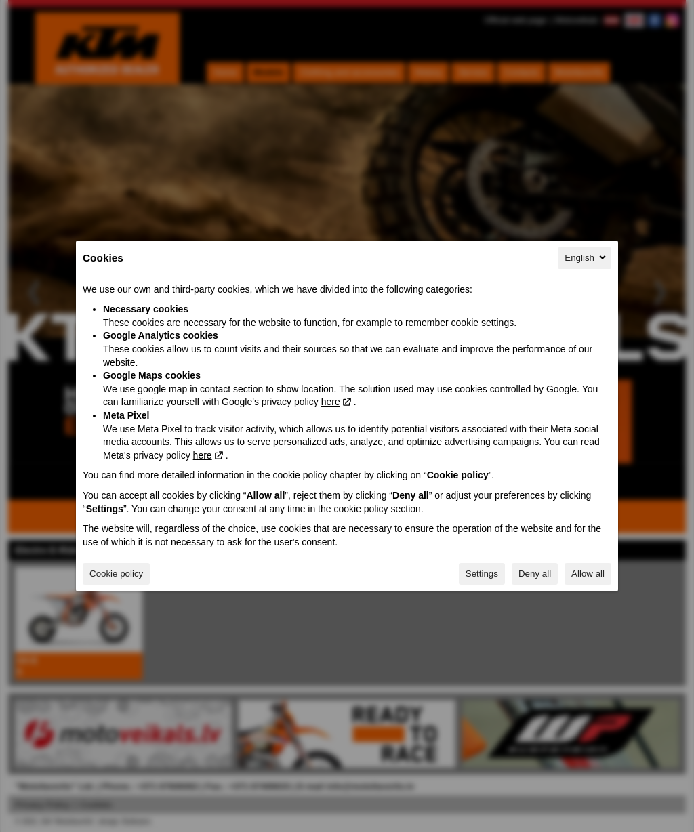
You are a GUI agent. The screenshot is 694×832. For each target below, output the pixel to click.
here (330, 401)
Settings (482, 573)
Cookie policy (116, 573)
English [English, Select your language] (586, 257)
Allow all (588, 573)
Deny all (534, 573)
